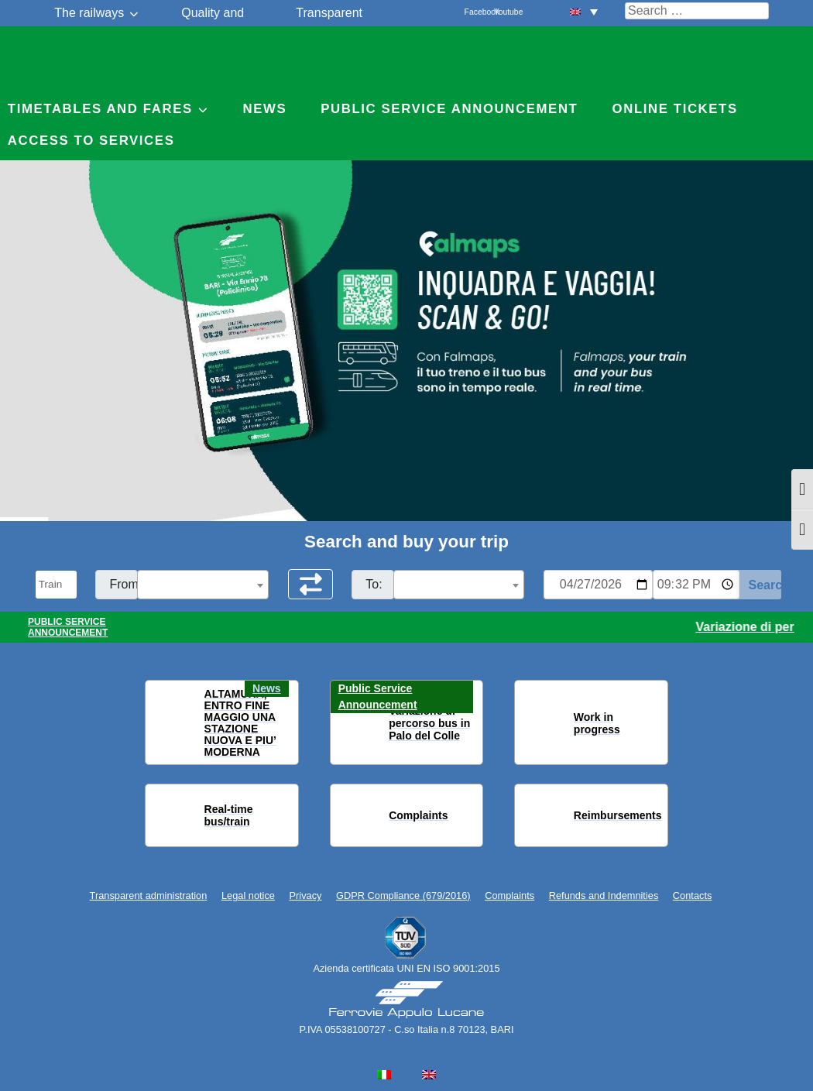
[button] (166, 723)
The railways (89, 12)
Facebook (473, 12)
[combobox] (202, 584)
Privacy (306, 895)
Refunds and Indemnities (604, 895)
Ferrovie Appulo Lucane (407, 58)
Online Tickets (675, 108)
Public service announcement (449, 108)
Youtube (502, 12)
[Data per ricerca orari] (598, 584)
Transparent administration (149, 895)
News (264, 108)
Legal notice (248, 895)
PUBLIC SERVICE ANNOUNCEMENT (68, 627)
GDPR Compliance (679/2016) (403, 895)
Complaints (509, 895)
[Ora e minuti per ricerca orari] (696, 584)
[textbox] (202, 585)
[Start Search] (759, 584)
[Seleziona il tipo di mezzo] (56, 585)
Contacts (692, 895)
